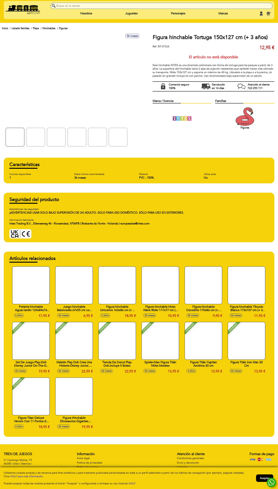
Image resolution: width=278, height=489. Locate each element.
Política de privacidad (89, 462)
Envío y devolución (188, 462)
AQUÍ (132, 483)
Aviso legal (83, 458)
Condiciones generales (190, 458)
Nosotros (86, 13)
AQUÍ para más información (26, 476)
